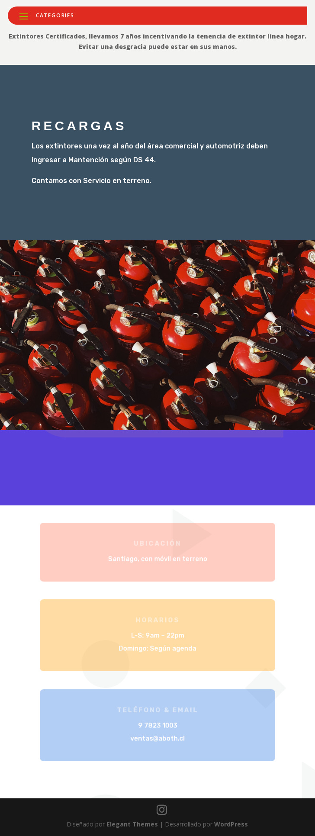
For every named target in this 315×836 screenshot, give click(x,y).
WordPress (231, 824)
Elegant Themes (132, 824)
